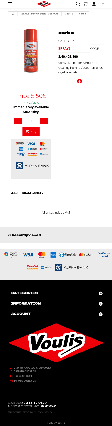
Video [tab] (14, 193)
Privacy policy (29, 412)
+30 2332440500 (23, 376)
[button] (78, 4)
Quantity (31, 112)
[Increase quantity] (44, 121)
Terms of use (14, 412)
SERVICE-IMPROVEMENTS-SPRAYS (39, 13)
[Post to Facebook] (79, 82)
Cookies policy (45, 412)
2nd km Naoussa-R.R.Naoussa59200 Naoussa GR (32, 369)
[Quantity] (31, 121)
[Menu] (10, 4)
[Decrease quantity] (18, 121)
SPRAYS (68, 13)
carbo (82, 13)
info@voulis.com (25, 380)
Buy (32, 131)
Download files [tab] (32, 193)
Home (11, 13)
